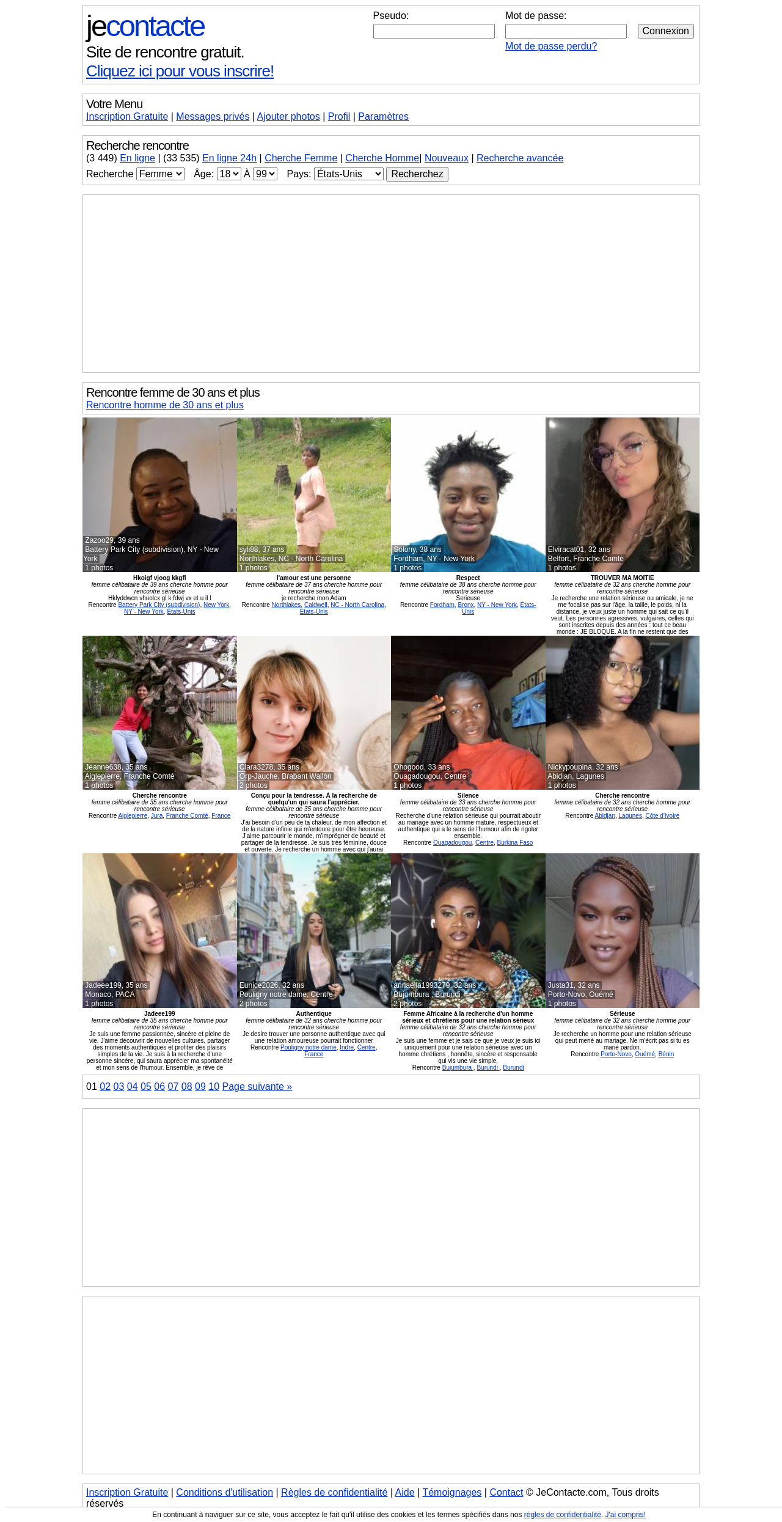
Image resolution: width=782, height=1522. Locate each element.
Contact (506, 1492)
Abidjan (605, 815)
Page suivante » (257, 1086)
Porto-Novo (616, 1054)
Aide (405, 1492)
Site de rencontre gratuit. (165, 52)
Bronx (465, 604)
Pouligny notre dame (308, 1047)
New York (216, 604)
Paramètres (383, 116)
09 (200, 1086)
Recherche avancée (520, 158)
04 (132, 1086)
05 (146, 1086)
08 (186, 1086)
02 (105, 1086)
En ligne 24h (229, 158)
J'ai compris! (625, 1514)
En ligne (137, 158)
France (220, 815)
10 (213, 1086)
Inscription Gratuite (127, 116)
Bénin (666, 1054)
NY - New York (144, 611)
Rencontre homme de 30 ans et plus (165, 405)
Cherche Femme (301, 158)
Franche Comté (187, 815)
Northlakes (286, 604)
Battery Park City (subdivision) (159, 604)
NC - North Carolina (357, 604)
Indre (347, 1047)
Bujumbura (457, 1067)
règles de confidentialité (562, 1514)
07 (173, 1086)
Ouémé (645, 1054)
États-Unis (181, 611)
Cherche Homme (382, 158)
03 (119, 1086)
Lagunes (630, 815)
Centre (484, 842)
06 (159, 1086)
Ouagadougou (452, 842)
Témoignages (451, 1492)
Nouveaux (447, 158)
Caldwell (315, 604)
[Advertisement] (391, 283)
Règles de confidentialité (334, 1492)
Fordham (442, 604)
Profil (339, 116)
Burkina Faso (515, 842)
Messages (212, 116)
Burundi (488, 1067)
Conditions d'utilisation (224, 1492)
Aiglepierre (132, 815)
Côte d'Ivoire (662, 815)
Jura (157, 815)
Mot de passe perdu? (551, 46)
